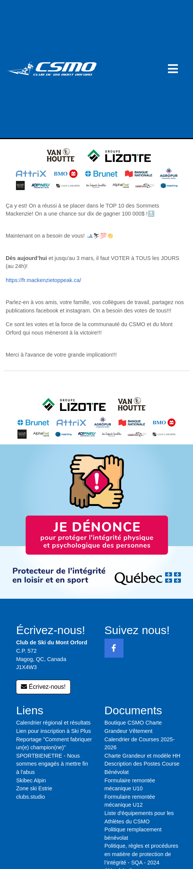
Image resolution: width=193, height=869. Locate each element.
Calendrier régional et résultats (53, 723)
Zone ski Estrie (34, 788)
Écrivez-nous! (43, 686)
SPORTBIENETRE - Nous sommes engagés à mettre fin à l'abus (52, 764)
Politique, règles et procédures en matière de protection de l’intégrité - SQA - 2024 (141, 854)
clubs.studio (30, 797)
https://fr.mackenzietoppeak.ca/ (43, 280)
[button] (172, 69)
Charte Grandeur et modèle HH (142, 756)
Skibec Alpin (31, 780)
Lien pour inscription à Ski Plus (53, 731)
